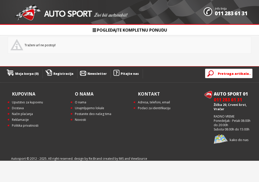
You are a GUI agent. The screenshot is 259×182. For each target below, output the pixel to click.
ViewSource (139, 158)
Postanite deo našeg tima (93, 114)
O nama (80, 102)
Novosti (80, 120)
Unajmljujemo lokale (89, 108)
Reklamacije (20, 120)
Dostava (18, 108)
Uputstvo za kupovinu (27, 102)
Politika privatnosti (25, 125)
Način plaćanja (22, 114)
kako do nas (239, 140)
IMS (121, 158)
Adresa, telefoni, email (154, 102)
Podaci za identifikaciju (154, 108)
